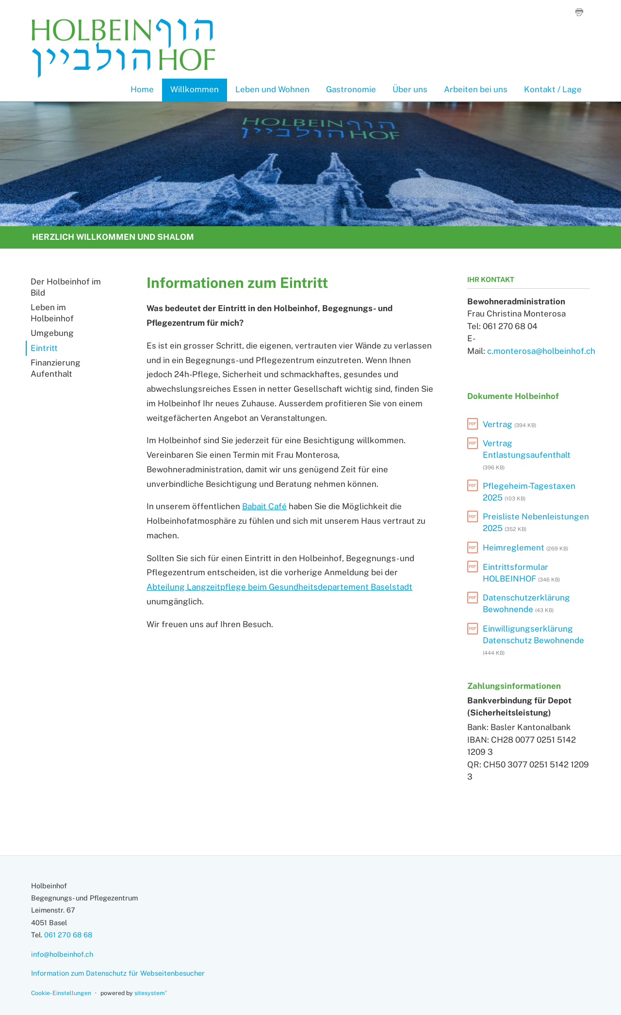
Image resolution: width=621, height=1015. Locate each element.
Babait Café (264, 506)
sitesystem (150, 993)
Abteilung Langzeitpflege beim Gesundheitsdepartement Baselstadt (279, 587)
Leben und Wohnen (272, 89)
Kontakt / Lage (553, 89)
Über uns (409, 89)
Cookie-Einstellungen (61, 993)
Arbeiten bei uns (475, 89)
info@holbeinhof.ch (62, 954)
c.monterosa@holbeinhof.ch (541, 351)
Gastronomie (351, 89)
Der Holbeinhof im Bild (66, 287)
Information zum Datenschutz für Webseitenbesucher (118, 973)
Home (142, 89)
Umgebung (52, 333)
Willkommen (194, 89)
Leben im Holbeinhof (52, 312)
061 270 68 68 (68, 935)
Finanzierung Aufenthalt (56, 368)
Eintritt (44, 348)
